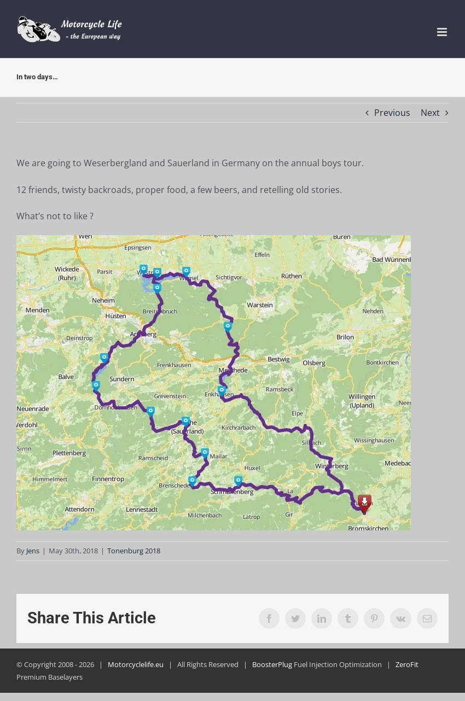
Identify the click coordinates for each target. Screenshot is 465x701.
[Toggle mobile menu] (443, 32)
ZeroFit (407, 664)
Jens (32, 551)
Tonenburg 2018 (133, 551)
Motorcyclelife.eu (136, 664)
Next (430, 113)
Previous (392, 113)
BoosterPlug (272, 664)
